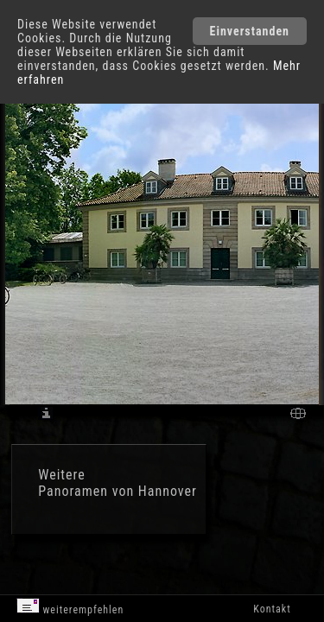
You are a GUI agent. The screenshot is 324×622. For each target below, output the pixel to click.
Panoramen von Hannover (117, 491)
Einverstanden (249, 31)
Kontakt (271, 609)
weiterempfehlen (70, 607)
